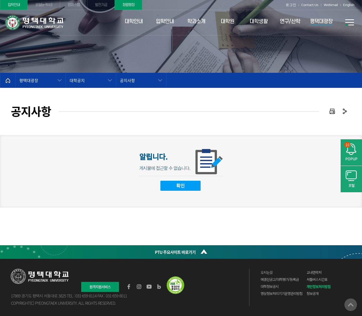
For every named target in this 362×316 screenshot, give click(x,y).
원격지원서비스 (100, 286)
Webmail (331, 5)
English (348, 5)
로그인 (291, 5)
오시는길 (267, 272)
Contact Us (310, 5)
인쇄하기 (332, 111)
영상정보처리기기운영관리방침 (281, 293)
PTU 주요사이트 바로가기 (175, 252)
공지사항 (127, 80)
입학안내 (14, 5)
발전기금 (101, 5)
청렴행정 (128, 5)
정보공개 (312, 293)
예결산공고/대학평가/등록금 (280, 279)
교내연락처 (313, 272)
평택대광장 (28, 80)
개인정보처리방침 (318, 286)
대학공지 (77, 80)
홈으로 (7, 80)
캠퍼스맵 (74, 5)
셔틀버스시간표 (316, 279)
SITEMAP (349, 22)
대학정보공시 (270, 286)
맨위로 (350, 304)
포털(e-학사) (43, 5)
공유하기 (345, 111)
